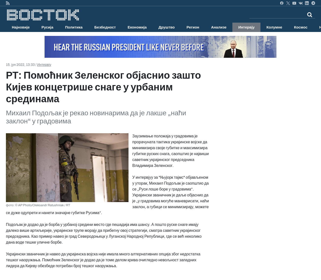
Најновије (21, 27)
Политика (74, 27)
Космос (300, 27)
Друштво (167, 27)
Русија (47, 27)
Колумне (274, 27)
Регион (193, 27)
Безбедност (105, 27)
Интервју (246, 27)
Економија (137, 27)
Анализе (218, 27)
